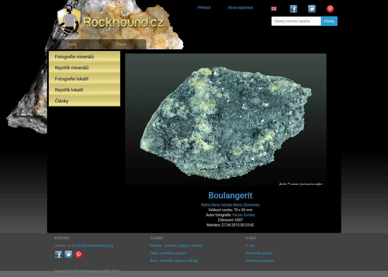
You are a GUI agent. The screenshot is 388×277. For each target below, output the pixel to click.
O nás (250, 246)
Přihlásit (204, 8)
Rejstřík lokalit (69, 90)
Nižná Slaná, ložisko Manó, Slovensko (230, 205)
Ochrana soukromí (260, 261)
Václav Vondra (243, 215)
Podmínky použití (259, 253)
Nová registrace (240, 8)
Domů (71, 44)
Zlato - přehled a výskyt (168, 253)
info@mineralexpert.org (94, 246)
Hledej (329, 21)
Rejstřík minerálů (72, 67)
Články (121, 44)
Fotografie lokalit (72, 78)
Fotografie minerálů (74, 56)
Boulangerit (230, 195)
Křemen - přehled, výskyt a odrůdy (176, 246)
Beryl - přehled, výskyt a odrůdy (174, 261)
